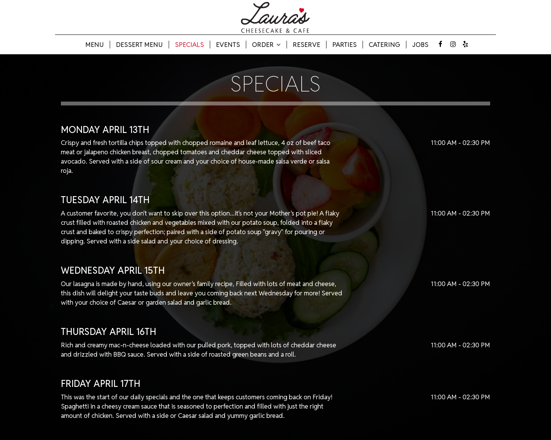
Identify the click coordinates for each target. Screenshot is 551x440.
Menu (94, 44)
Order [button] (266, 44)
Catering (384, 44)
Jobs (420, 44)
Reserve (306, 44)
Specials (189, 44)
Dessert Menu (139, 44)
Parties (344, 44)
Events (228, 44)
